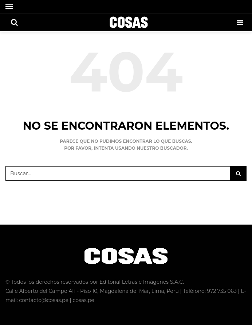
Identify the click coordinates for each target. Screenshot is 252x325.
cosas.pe (83, 300)
